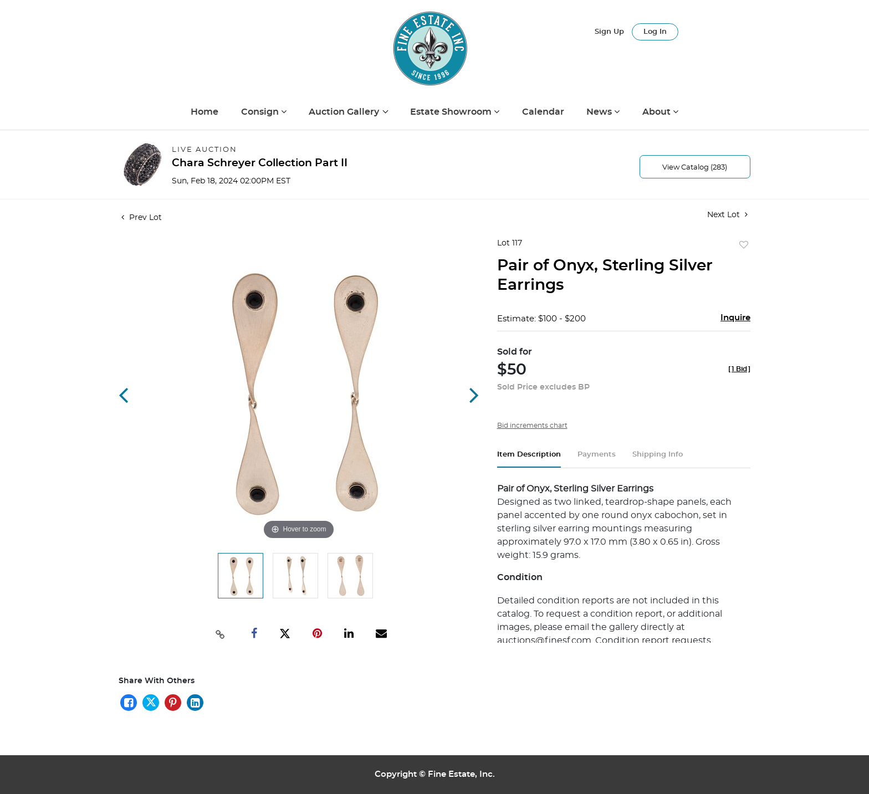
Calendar (543, 111)
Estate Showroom (452, 111)
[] (739, 369)
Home (204, 111)
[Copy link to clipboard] (220, 633)
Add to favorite (743, 245)
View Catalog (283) (694, 167)
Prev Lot (141, 218)
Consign (261, 111)
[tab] (529, 459)
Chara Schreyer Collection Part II (259, 163)
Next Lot (727, 215)
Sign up (609, 31)
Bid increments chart (532, 425)
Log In (655, 31)
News (600, 111)
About (657, 111)
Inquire (735, 318)
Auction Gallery (345, 111)
